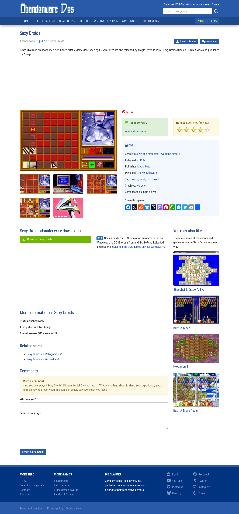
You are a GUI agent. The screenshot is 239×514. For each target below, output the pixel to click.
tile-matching (150, 154)
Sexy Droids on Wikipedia (41, 359)
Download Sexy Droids (37, 239)
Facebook (201, 474)
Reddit (173, 474)
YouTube (174, 480)
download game (186, 41)
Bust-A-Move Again (196, 393)
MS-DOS (84, 21)
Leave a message (30, 413)
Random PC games (65, 494)
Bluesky (174, 493)
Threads (200, 493)
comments (209, 41)
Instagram (201, 487)
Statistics (25, 494)
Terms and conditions (32, 508)
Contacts (25, 490)
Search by (67, 21)
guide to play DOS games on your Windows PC (139, 246)
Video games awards (66, 490)
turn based (153, 179)
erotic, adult (139, 179)
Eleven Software (147, 172)
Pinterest (175, 487)
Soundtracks (61, 480)
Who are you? (28, 399)
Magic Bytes (144, 166)
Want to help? (207, 21)
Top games (151, 21)
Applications (46, 21)
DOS (129, 145)
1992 (142, 160)
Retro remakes (62, 485)
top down (141, 185)
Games (27, 21)
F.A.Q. (23, 480)
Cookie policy (73, 508)
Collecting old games (32, 485)
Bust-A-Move (196, 313)
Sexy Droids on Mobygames (43, 354)
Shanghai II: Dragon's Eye (196, 271)
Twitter (200, 480)
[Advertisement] (119, 85)
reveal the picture (170, 154)
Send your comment (33, 452)
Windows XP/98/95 (106, 21)
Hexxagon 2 (196, 351)
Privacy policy (55, 508)
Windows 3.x (130, 21)
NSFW (127, 112)
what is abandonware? (136, 131)
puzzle (43, 41)
